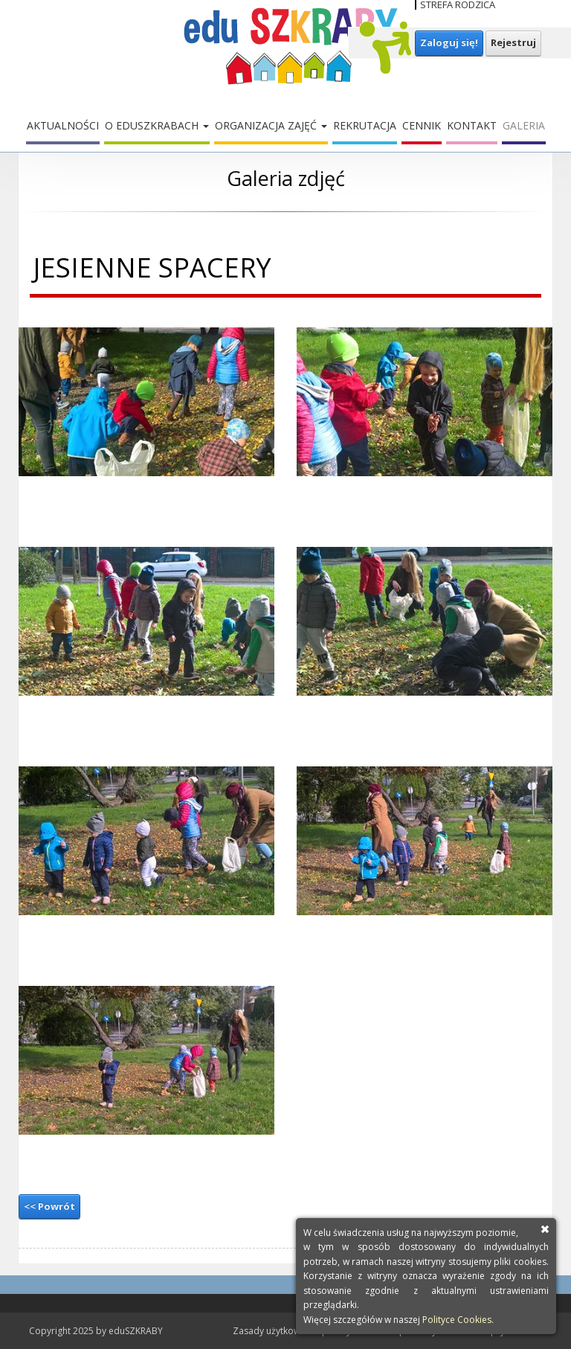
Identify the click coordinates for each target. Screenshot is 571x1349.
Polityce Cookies (456, 1319)
